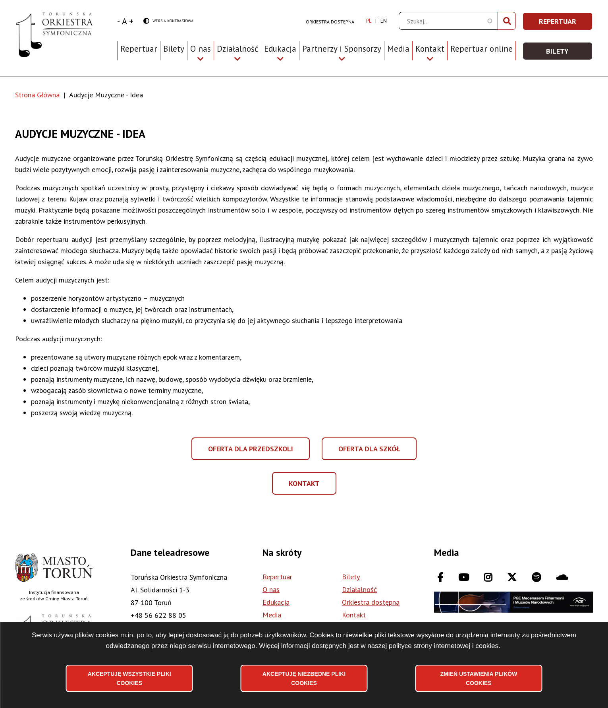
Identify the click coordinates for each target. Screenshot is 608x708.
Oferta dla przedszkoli (251, 452)
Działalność (359, 589)
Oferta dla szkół (369, 452)
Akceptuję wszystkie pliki (129, 678)
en (383, 20)
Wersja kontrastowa (168, 21)
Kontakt (312, 485)
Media (398, 48)
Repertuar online (481, 48)
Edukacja (276, 602)
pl (368, 20)
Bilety (173, 48)
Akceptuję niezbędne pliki (304, 678)
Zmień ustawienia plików (478, 678)
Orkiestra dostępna (330, 22)
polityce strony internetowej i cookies (443, 645)
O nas (271, 589)
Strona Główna (37, 94)
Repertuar (138, 48)
